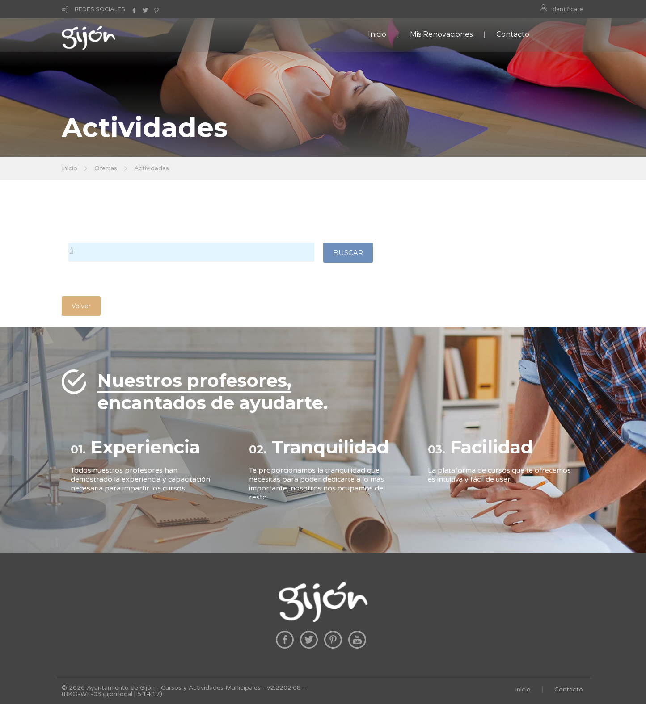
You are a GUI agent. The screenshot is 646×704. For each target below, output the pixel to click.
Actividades (151, 168)
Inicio (377, 34)
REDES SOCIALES (100, 9)
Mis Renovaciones (441, 34)
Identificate (567, 9)
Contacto (512, 34)
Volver (81, 306)
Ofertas (105, 168)
